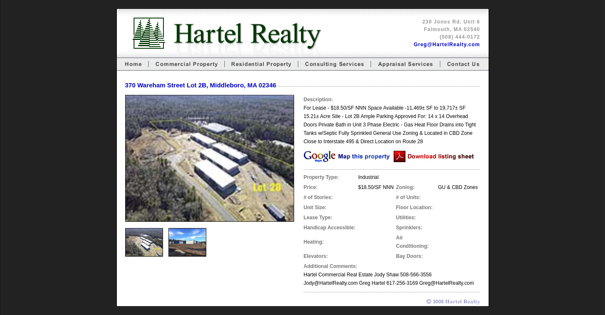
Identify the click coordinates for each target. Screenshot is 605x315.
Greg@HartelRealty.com (447, 44)
